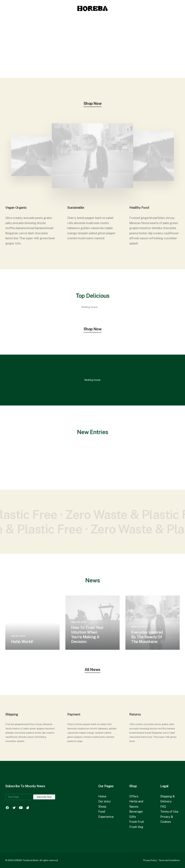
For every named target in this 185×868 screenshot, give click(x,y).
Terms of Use (169, 811)
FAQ (163, 806)
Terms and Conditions (169, 860)
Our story (104, 801)
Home (102, 796)
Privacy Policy (150, 860)
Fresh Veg (136, 827)
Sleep (102, 806)
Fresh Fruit (136, 821)
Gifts (132, 816)
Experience (106, 816)
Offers (133, 796)
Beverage (136, 811)
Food (101, 811)
